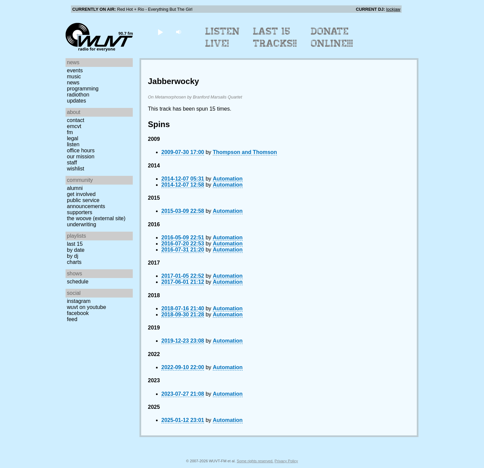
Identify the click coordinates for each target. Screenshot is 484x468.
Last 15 (75, 244)
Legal (72, 138)
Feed (72, 319)
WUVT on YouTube (86, 307)
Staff (72, 162)
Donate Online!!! (332, 37)
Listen (73, 144)
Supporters (79, 212)
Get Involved (81, 194)
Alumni (75, 188)
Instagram (78, 301)
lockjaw (393, 9)
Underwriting (81, 224)
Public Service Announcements (86, 203)
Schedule (77, 281)
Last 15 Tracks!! (275, 37)
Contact (75, 120)
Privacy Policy (286, 461)
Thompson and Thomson (245, 152)
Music (74, 76)
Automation (228, 179)
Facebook (78, 313)
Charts (74, 262)
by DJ (72, 256)
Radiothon (78, 95)
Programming (82, 88)
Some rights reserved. (255, 461)
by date (75, 250)
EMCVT (74, 126)
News (73, 82)
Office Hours (80, 150)
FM (70, 132)
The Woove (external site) (96, 218)
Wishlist (75, 168)
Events (75, 70)
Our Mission (80, 156)
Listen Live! (222, 37)
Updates (76, 101)
